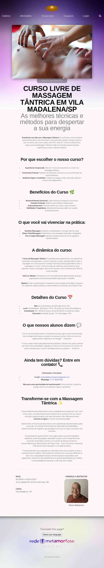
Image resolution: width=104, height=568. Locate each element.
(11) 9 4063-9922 (56, 380)
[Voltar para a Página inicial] (52, 8)
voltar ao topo (53, 557)
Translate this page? (52, 529)
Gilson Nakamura (76, 492)
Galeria (6, 15)
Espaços (68, 15)
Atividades (25, 15)
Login (86, 15)
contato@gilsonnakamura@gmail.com (54, 377)
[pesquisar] (100, 17)
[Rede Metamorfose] (52, 543)
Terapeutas (47, 15)
